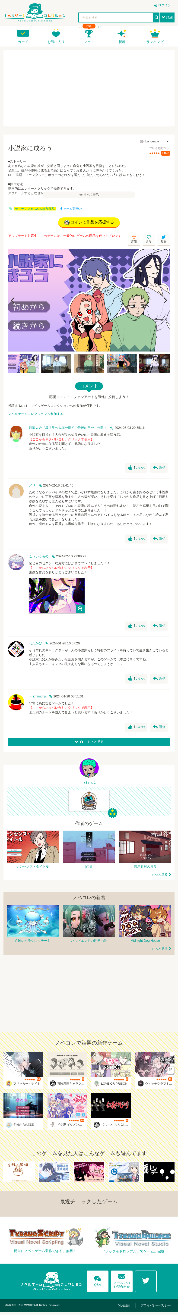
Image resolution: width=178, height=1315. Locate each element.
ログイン (164, 5)
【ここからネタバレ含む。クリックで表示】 (61, 440)
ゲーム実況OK (71, 208)
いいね (136, 469)
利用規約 (128, 1309)
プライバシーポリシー (157, 1309)
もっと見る (160, 878)
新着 (121, 42)
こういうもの (38, 557)
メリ (32, 486)
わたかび (35, 644)
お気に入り (56, 42)
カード (23, 42)
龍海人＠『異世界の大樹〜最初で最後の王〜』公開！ (68, 429)
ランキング (155, 42)
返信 (159, 469)
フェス (89, 42)
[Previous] (13, 301)
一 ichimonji (37, 697)
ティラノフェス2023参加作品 (35, 208)
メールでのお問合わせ (122, 1282)
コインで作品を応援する (89, 223)
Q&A (96, 1282)
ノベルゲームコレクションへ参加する (35, 415)
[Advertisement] (89, 88)
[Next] (165, 301)
